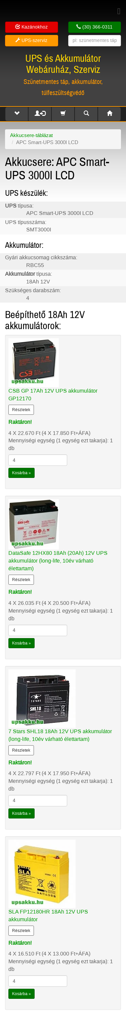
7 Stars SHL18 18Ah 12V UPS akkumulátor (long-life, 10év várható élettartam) (60, 735)
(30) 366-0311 (94, 27)
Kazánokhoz (31, 27)
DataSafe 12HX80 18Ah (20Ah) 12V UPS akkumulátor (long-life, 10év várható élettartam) (58, 560)
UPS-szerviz (31, 40)
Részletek (21, 409)
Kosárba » (21, 473)
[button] (16, 114)
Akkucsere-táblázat (31, 135)
